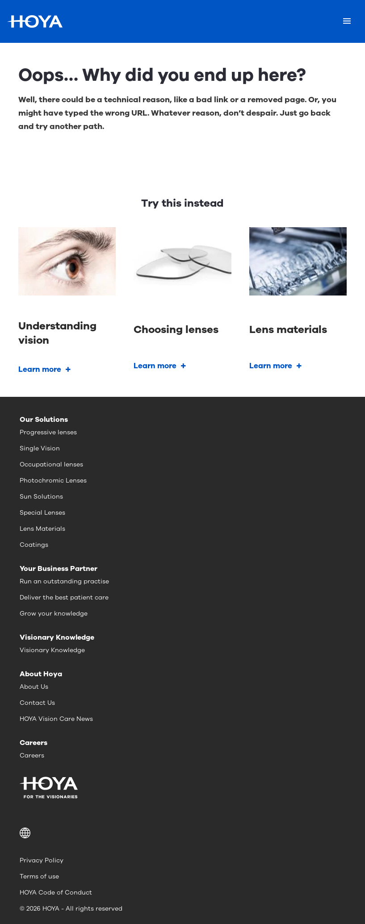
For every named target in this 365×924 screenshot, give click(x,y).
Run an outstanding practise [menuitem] (64, 581)
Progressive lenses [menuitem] (48, 432)
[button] (182, 833)
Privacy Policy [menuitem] (41, 860)
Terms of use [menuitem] (39, 876)
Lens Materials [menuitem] (42, 528)
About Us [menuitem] (34, 687)
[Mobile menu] (347, 21)
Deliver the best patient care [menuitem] (64, 597)
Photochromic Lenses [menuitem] (53, 480)
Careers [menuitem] (32, 755)
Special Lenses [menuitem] (42, 512)
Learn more (39, 369)
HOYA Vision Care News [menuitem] (56, 719)
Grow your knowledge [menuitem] (54, 613)
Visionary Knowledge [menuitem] (52, 650)
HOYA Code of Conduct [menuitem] (56, 892)
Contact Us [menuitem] (37, 703)
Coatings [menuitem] (34, 545)
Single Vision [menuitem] (40, 448)
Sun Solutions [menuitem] (41, 496)
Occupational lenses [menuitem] (51, 464)
